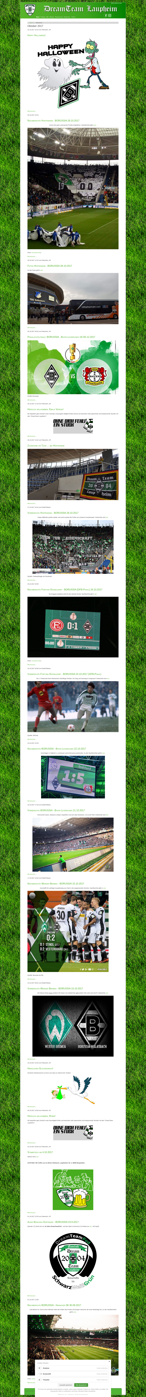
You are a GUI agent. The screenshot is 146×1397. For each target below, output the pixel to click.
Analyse (46, 1368)
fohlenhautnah (36, 252)
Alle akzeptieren (81, 1385)
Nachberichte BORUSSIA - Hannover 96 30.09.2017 (54, 1305)
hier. (107, 517)
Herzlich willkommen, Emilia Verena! (45, 409)
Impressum (28, 1391)
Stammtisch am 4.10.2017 (40, 1152)
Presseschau (59, 17)
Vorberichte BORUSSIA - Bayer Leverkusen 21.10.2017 (56, 810)
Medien (52, 17)
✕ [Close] (109, 1361)
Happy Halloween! (36, 35)
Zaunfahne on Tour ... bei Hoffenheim (45, 445)
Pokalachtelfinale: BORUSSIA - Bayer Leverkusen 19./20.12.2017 (61, 337)
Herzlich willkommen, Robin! (41, 1116)
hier (95, 125)
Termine (42, 17)
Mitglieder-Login (116, 3)
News (37, 17)
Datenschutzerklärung (81, 1394)
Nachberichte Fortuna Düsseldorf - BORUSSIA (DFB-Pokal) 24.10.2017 (64, 589)
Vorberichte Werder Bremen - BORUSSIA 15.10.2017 (55, 988)
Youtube (46, 1380)
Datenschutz (35, 1391)
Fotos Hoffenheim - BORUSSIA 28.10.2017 (49, 266)
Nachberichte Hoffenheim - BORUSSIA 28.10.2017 (53, 120)
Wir (47, 17)
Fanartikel (67, 17)
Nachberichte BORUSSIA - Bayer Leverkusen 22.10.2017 (56, 748)
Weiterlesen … (32, 111)
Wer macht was (62, 1394)
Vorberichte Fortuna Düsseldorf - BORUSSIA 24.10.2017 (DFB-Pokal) (64, 674)
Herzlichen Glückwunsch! (40, 1068)
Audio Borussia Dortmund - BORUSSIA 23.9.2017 (53, 1222)
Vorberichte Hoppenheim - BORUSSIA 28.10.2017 (52, 513)
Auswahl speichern (65, 1385)
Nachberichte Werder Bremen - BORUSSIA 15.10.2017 (55, 883)
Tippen (73, 17)
